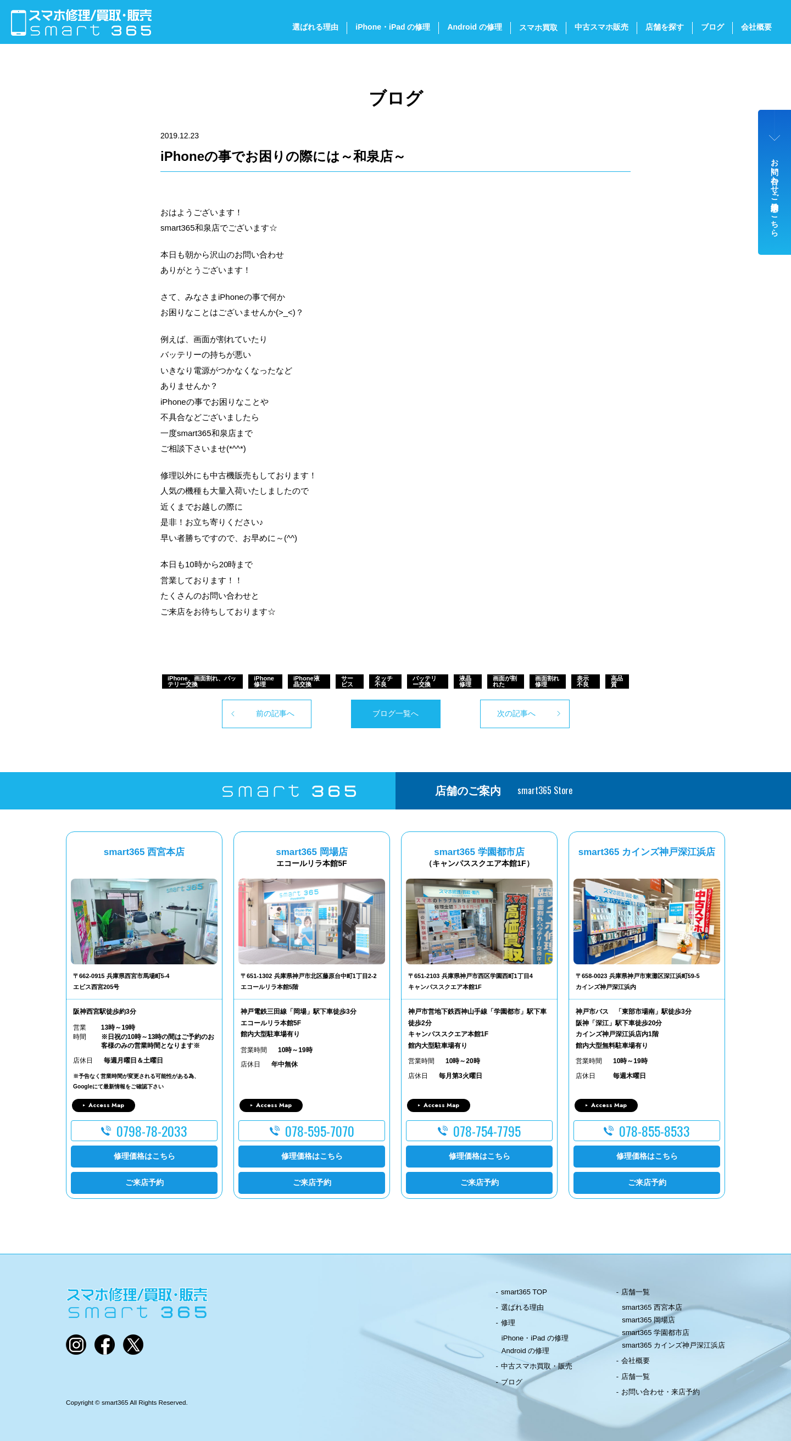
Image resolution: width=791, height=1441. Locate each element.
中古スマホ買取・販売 (536, 1366)
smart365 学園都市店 (655, 1332)
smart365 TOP (524, 1292)
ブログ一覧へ (395, 713)
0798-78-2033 (151, 1131)
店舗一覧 (635, 1292)
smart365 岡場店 (648, 1320)
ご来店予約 (144, 1182)
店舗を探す (664, 27)
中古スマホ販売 (601, 27)
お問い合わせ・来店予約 (660, 1392)
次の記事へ (516, 713)
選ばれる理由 (315, 27)
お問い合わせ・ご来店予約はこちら (775, 193)
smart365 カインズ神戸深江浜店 (673, 1345)
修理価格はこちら (144, 1155)
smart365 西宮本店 (652, 1307)
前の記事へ (275, 713)
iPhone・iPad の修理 (392, 27)
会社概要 (756, 27)
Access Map (106, 1105)
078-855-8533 (654, 1131)
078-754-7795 (487, 1131)
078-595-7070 (319, 1131)
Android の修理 (474, 27)
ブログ (712, 27)
